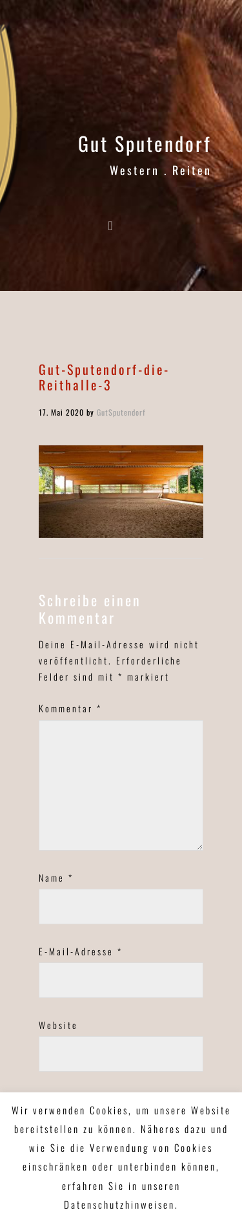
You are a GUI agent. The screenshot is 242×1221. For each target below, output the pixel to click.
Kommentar (70, 708)
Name (56, 877)
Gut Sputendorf (145, 143)
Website (58, 1025)
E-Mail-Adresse (81, 951)
